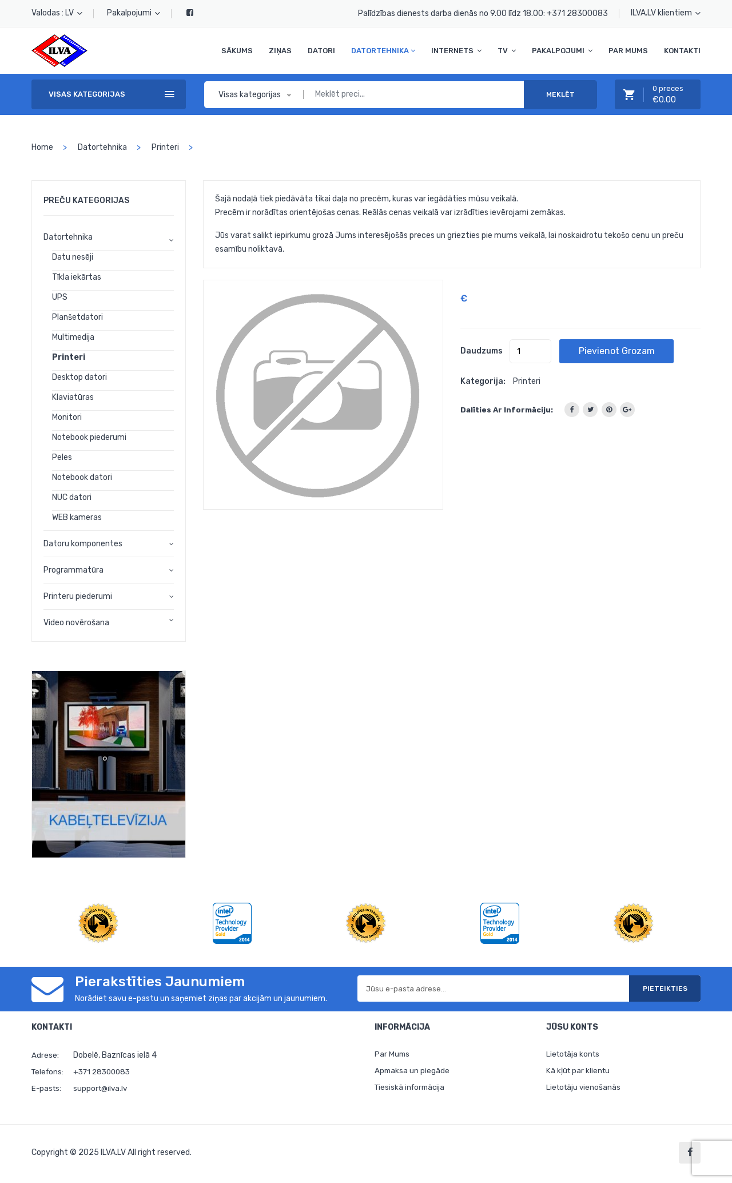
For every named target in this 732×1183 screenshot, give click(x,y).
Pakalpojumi (133, 13)
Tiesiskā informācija (411, 1090)
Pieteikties (657, 988)
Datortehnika (383, 50)
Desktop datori (79, 377)
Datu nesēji (72, 257)
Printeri (165, 147)
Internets (456, 50)
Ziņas (280, 50)
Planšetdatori (77, 317)
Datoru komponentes (82, 544)
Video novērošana (76, 623)
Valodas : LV (56, 13)
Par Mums (628, 50)
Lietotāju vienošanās (584, 1090)
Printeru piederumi (77, 596)
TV (507, 50)
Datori (321, 50)
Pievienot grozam (632, 351)
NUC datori (72, 497)
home (42, 147)
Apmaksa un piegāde (413, 1072)
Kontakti (682, 50)
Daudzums (481, 351)
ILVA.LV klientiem (666, 13)
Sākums (237, 50)
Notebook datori (82, 477)
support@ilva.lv (101, 1088)
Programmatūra (73, 570)
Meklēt (560, 94)
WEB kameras (77, 517)
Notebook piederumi (89, 437)
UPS (59, 297)
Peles (62, 457)
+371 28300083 (577, 13)
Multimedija (73, 337)
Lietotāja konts (574, 1054)
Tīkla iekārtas (76, 277)
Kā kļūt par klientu (579, 1072)
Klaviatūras (73, 397)
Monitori (67, 417)
